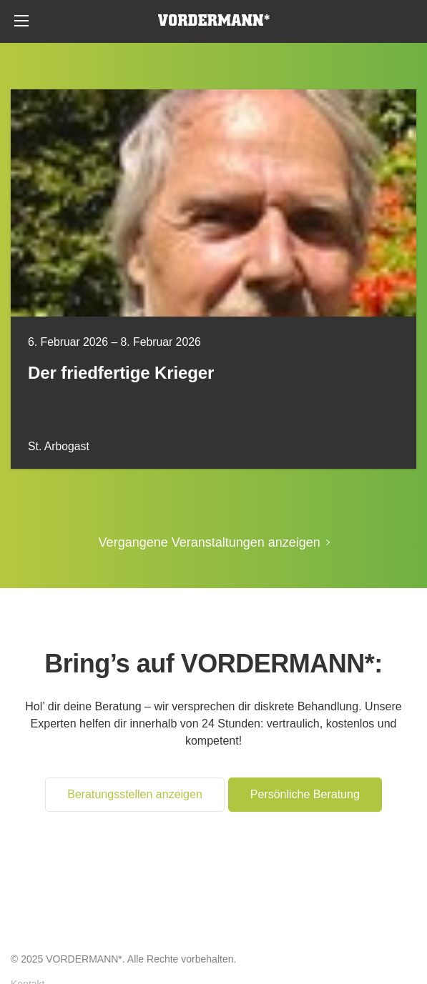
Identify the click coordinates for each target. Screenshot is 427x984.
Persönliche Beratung (405, 21)
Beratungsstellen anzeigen (134, 794)
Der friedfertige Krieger (121, 372)
